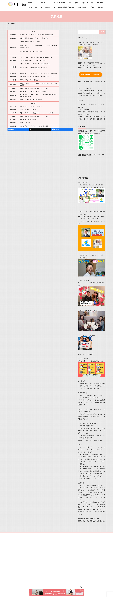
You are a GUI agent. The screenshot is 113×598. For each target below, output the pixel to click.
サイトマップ (34, 534)
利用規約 (11, 534)
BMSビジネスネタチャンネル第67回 (91, 185)
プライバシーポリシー (22, 534)
